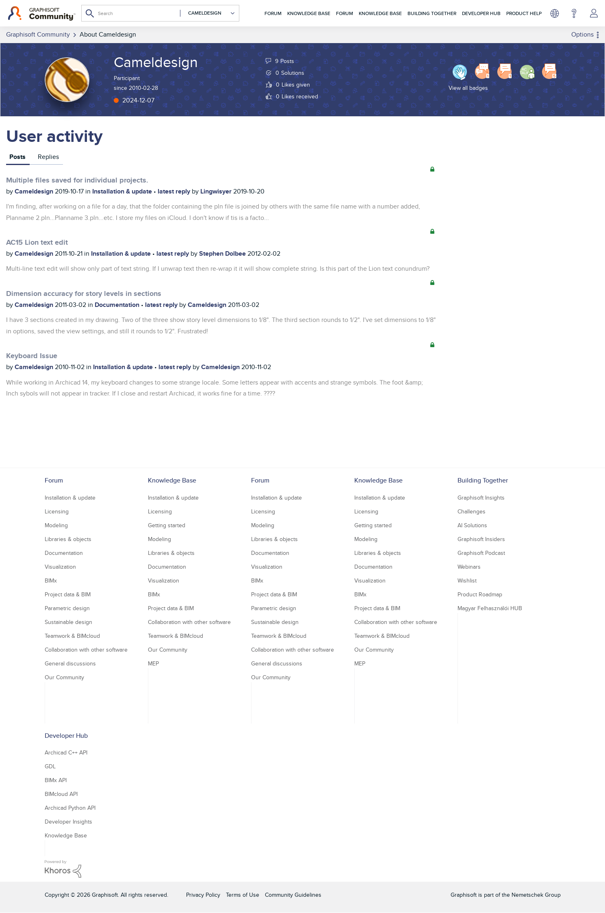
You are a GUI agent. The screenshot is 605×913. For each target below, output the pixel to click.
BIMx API (56, 780)
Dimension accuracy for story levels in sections (83, 293)
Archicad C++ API (66, 752)
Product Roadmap (480, 594)
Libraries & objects (68, 539)
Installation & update (123, 191)
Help (574, 13)
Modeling (56, 525)
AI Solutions (472, 525)
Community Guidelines (293, 895)
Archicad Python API (70, 808)
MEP (153, 663)
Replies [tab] (48, 156)
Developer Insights (68, 821)
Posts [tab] (17, 156)
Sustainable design (68, 622)
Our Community (64, 677)
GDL (50, 766)
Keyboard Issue (31, 355)
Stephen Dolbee (223, 253)
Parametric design (67, 608)
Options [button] (582, 34)
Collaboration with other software (86, 650)
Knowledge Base (308, 13)
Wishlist (467, 580)
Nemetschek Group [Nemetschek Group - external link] (536, 895)
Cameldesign (35, 191)
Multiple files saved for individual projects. (77, 180)
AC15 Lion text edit (37, 242)
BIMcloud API (61, 794)
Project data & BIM (68, 594)
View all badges (468, 88)
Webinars (469, 567)
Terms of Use (242, 895)
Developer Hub (481, 13)
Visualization (60, 567)
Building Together (432, 13)
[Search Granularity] (207, 13)
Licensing (57, 511)
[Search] (160, 13)
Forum (273, 13)
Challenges (472, 511)
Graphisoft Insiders (481, 539)
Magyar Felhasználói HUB (490, 608)
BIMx (51, 580)
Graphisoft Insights (481, 497)
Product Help (524, 13)
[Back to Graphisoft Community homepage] (41, 13)
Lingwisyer (216, 191)
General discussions (70, 663)
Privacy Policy (203, 895)
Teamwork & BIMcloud (72, 636)
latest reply (175, 191)
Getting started (166, 525)
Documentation (118, 304)
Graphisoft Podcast (481, 553)
